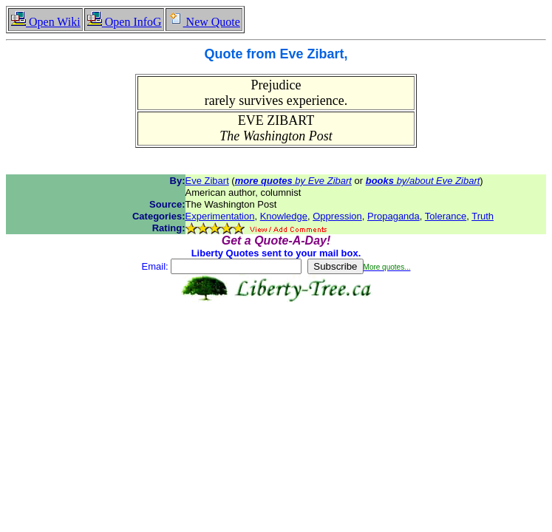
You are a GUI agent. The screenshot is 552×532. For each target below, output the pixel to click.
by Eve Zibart (293, 180)
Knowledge (283, 216)
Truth (482, 216)
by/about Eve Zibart (423, 180)
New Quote (204, 22)
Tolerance (445, 216)
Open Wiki (45, 22)
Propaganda (393, 216)
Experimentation (220, 216)
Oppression (337, 216)
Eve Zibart (207, 180)
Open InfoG (124, 22)
